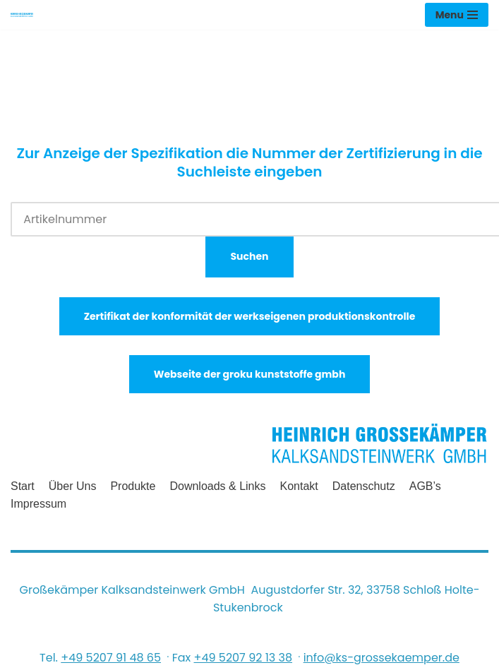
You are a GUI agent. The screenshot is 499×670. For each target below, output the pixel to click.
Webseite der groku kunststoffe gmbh (250, 374)
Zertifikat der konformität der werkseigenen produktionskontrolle (250, 316)
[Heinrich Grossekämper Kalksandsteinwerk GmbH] (22, 15)
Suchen (249, 256)
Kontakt (299, 486)
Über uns (73, 486)
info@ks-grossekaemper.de (381, 658)
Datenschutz (363, 486)
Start (23, 486)
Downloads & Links (217, 486)
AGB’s (425, 486)
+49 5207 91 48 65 (111, 658)
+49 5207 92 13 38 (242, 658)
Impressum (38, 504)
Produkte (132, 486)
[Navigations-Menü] (456, 15)
